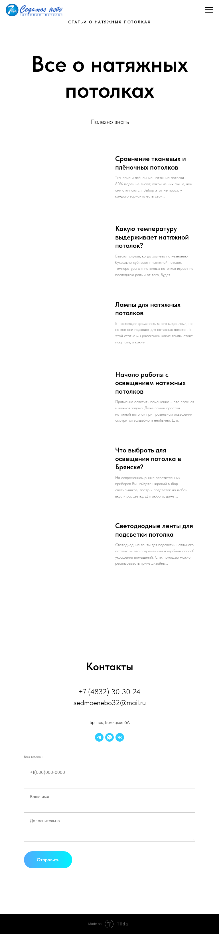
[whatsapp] (109, 737)
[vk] (119, 737)
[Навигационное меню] (209, 10)
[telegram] (99, 737)
